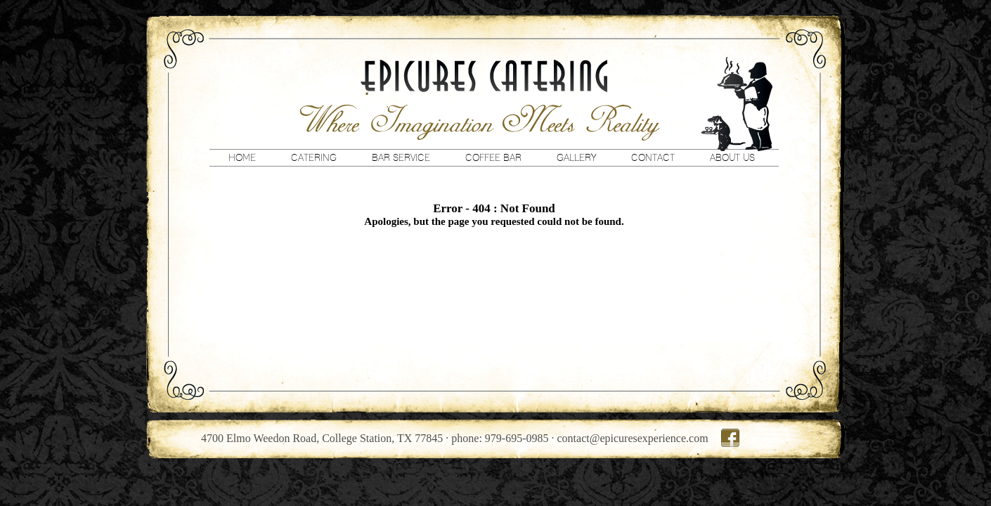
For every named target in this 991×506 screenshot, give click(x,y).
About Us (732, 157)
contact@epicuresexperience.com (632, 438)
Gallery (576, 157)
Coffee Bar (493, 157)
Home (242, 157)
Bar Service (401, 157)
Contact (653, 157)
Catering (314, 157)
